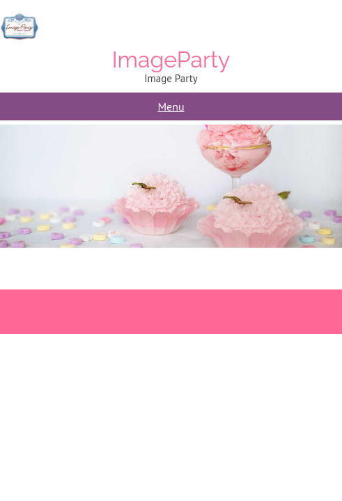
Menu (170, 106)
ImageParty (171, 59)
